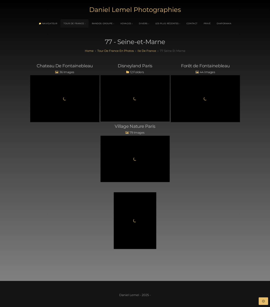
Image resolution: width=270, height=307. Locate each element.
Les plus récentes (167, 23)
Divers (143, 23)
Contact (191, 23)
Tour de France (73, 23)
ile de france (147, 51)
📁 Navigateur (48, 23)
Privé (207, 23)
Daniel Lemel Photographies (135, 10)
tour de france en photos (115, 51)
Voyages (125, 23)
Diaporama (224, 23)
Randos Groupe (102, 23)
